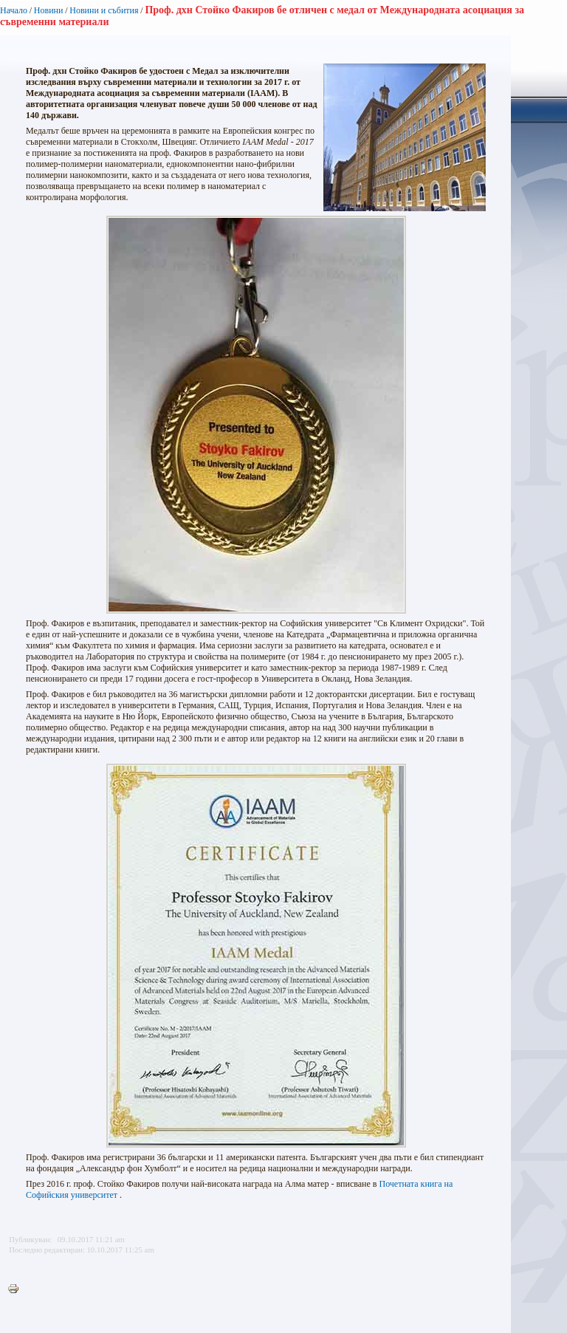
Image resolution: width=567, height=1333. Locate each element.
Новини (48, 10)
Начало (13, 10)
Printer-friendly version (17, 1289)
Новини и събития (103, 10)
